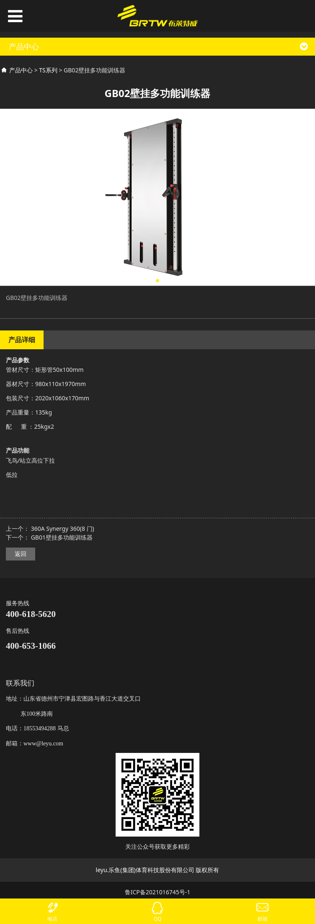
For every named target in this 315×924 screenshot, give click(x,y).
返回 (20, 554)
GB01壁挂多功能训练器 (62, 537)
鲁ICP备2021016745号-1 (158, 892)
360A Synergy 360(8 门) (62, 528)
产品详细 (21, 339)
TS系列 (48, 70)
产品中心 (21, 70)
